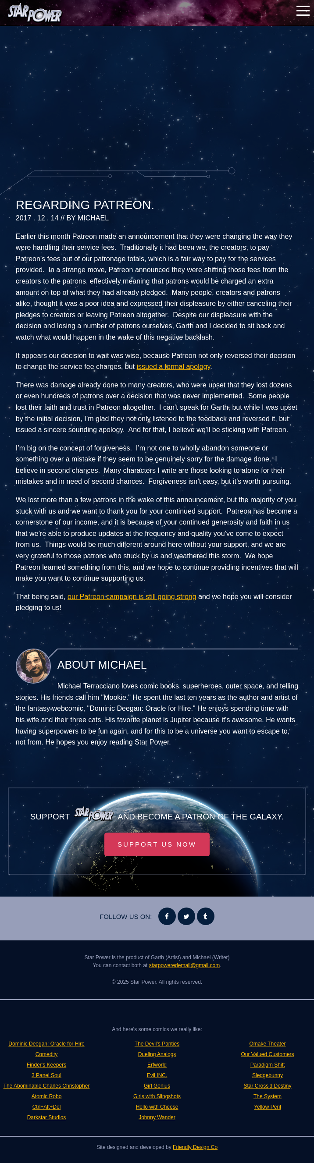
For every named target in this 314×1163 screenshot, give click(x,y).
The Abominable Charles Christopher (47, 1086)
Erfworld (157, 1065)
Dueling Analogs (157, 1054)
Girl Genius (157, 1086)
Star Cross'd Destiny (268, 1086)
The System (267, 1096)
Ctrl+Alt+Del (46, 1107)
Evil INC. (157, 1075)
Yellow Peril (267, 1107)
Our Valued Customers (267, 1054)
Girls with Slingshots (157, 1096)
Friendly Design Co (195, 1147)
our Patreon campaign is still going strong (132, 596)
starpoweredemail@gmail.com (184, 965)
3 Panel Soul (46, 1075)
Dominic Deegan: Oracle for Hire (46, 1044)
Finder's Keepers (46, 1065)
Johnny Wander (157, 1117)
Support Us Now (157, 844)
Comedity (47, 1054)
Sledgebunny (267, 1075)
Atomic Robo (47, 1096)
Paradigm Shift (267, 1065)
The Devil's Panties (157, 1044)
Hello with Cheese (157, 1107)
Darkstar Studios (46, 1117)
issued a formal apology (174, 366)
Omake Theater (267, 1044)
